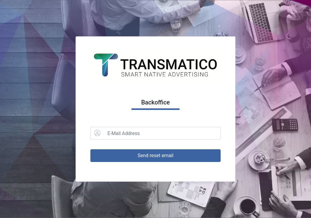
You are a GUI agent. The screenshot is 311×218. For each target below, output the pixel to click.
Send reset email (155, 155)
